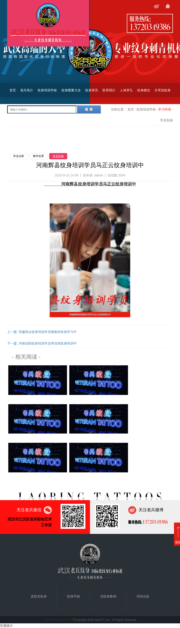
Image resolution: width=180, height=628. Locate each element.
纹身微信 (143, 90)
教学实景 (38, 156)
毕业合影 (18, 156)
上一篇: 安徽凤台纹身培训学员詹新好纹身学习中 (42, 332)
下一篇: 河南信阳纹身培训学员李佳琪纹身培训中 (42, 343)
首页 (12, 90)
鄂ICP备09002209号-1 (58, 620)
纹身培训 (86, 184)
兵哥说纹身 (162, 90)
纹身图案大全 (71, 90)
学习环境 (164, 109)
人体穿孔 (126, 90)
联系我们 (108, 90)
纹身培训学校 (47, 90)
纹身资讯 (91, 90)
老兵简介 (26, 90)
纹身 (119, 184)
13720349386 (150, 26)
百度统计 (6, 626)
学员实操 (58, 156)
